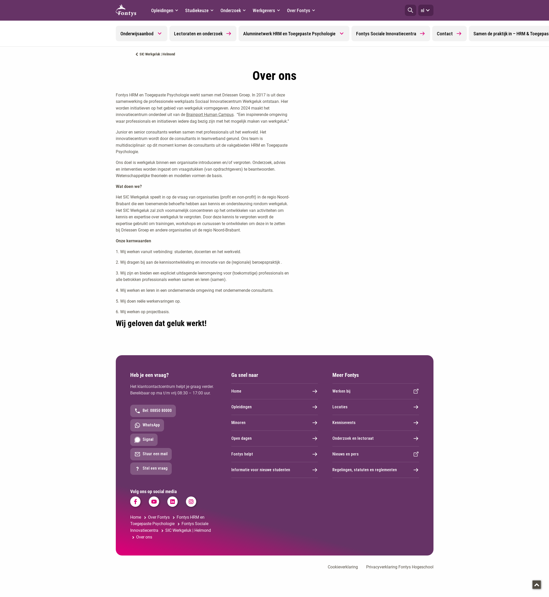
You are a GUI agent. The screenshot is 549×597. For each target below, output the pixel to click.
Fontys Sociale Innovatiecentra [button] (390, 33)
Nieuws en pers (375, 454)
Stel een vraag (151, 469)
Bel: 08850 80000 (153, 411)
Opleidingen (274, 407)
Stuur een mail (151, 454)
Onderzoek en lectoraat (375, 438)
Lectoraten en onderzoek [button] (203, 33)
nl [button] (426, 10)
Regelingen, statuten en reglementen (375, 470)
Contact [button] (449, 33)
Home (274, 391)
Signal (143, 440)
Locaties (375, 407)
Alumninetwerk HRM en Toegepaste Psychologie (289, 33)
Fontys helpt (274, 454)
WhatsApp (147, 425)
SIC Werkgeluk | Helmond (157, 54)
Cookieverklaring (343, 567)
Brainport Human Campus (210, 114)
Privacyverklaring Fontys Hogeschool (399, 567)
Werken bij (375, 391)
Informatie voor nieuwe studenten (274, 470)
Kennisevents (375, 423)
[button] (410, 10)
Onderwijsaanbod (136, 33)
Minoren (274, 423)
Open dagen (274, 438)
